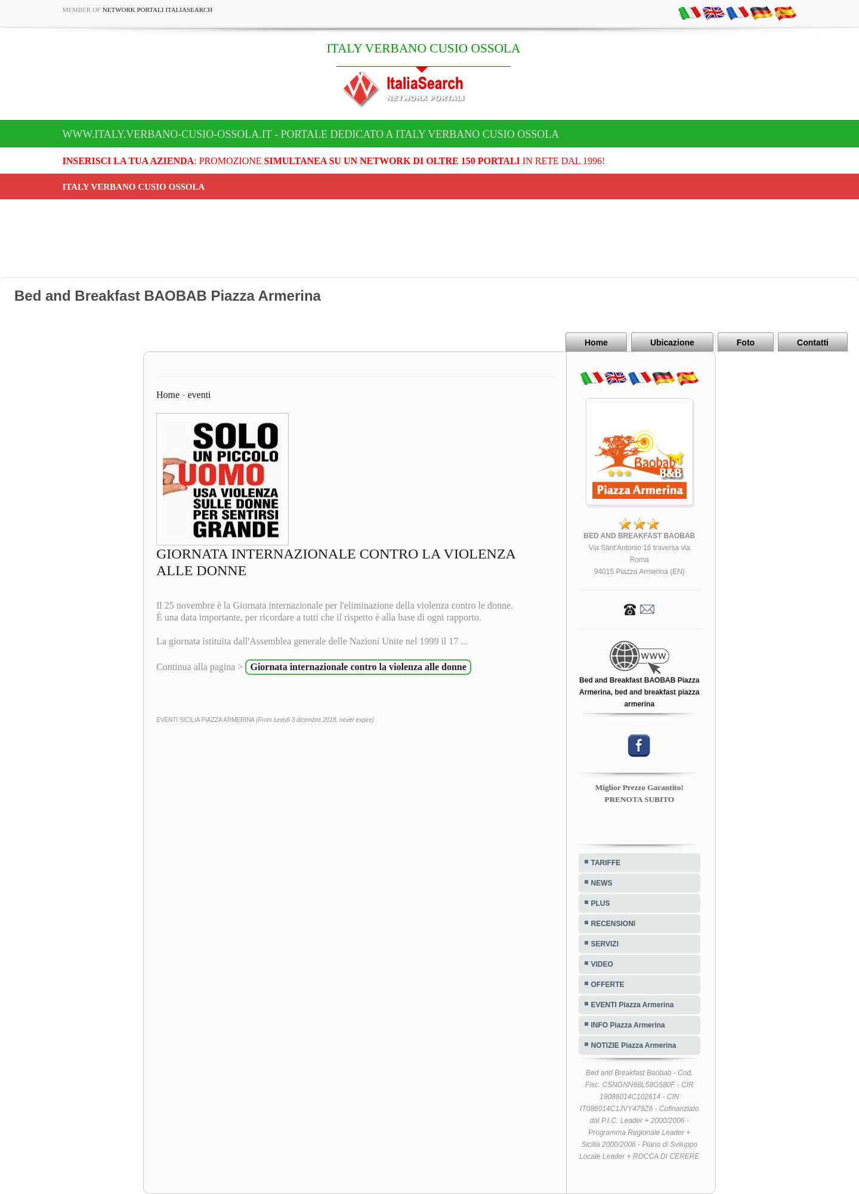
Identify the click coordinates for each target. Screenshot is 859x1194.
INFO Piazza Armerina (628, 1025)
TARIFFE (606, 863)
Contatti (813, 342)
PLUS (600, 903)
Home (596, 342)
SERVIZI (605, 944)
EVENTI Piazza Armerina (632, 1005)
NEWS (602, 883)
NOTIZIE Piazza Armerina (633, 1045)
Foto (746, 342)
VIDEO (602, 964)
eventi (199, 395)
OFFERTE (608, 984)
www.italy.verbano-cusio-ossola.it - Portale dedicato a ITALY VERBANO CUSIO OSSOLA (311, 134)
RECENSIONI (613, 924)
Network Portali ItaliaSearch (158, 9)
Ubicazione (672, 342)
